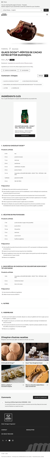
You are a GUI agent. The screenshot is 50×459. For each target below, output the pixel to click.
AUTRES (6, 88)
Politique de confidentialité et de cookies (22, 456)
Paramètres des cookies (38, 456)
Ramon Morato (15, 48)
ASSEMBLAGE (15, 88)
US (46, 75)
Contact (4, 429)
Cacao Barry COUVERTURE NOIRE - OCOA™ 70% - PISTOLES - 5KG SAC (30, 174)
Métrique (41, 75)
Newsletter (30, 429)
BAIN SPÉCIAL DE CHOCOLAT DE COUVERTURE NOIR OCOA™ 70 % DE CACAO (23, 84)
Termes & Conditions (6, 456)
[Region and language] (22, 10)
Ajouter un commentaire (40, 397)
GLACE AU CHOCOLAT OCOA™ (11, 81)
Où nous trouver (7, 434)
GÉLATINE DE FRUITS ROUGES (30, 81)
